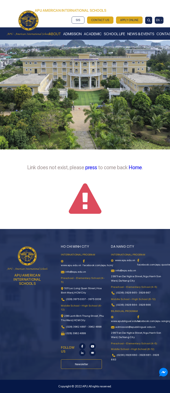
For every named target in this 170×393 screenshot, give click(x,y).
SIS (78, 20)
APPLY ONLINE (129, 20)
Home (135, 167)
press (91, 167)
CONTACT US (100, 20)
